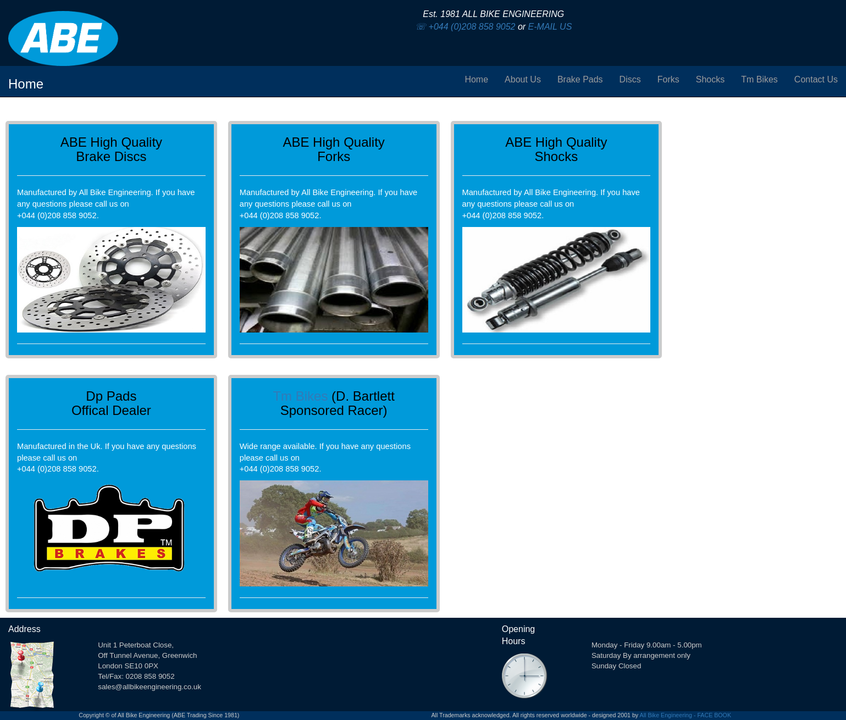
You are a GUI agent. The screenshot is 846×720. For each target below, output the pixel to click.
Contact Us (816, 79)
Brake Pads (580, 79)
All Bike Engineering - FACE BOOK (685, 715)
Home (476, 79)
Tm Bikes (759, 79)
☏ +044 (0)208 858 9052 (465, 26)
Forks (668, 79)
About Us (523, 79)
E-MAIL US (550, 26)
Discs (630, 79)
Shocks (710, 79)
